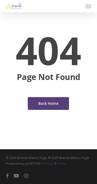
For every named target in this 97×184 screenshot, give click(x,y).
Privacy (48, 163)
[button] (88, 6)
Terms (61, 163)
